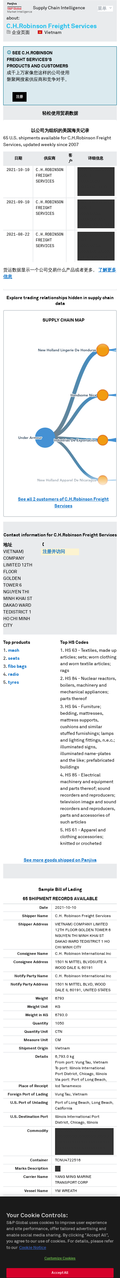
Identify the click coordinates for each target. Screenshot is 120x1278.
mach (13, 650)
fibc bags (17, 666)
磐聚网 (19, 7)
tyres (13, 682)
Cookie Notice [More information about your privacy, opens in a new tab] (32, 1253)
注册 (19, 96)
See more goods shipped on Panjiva (60, 860)
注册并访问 (54, 551)
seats (14, 658)
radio (13, 674)
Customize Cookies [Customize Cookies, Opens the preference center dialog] (60, 1264)
